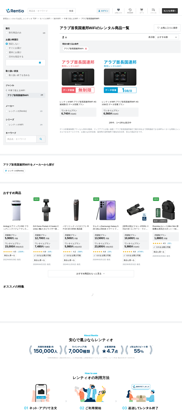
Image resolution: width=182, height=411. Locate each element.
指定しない (14, 44)
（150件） (21, 252)
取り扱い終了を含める (19, 75)
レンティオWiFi (16, 124)
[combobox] (52, 11)
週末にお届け (15, 52)
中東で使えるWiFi (15, 90)
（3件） (109, 252)
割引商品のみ (15, 32)
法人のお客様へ (170, 11)
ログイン (103, 11)
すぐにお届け (15, 48)
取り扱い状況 (12, 71)
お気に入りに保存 (167, 28)
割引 (8, 28)
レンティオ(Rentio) (18, 111)
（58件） (80, 252)
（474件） (140, 252)
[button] (91, 273)
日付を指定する (16, 56)
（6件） (50, 252)
